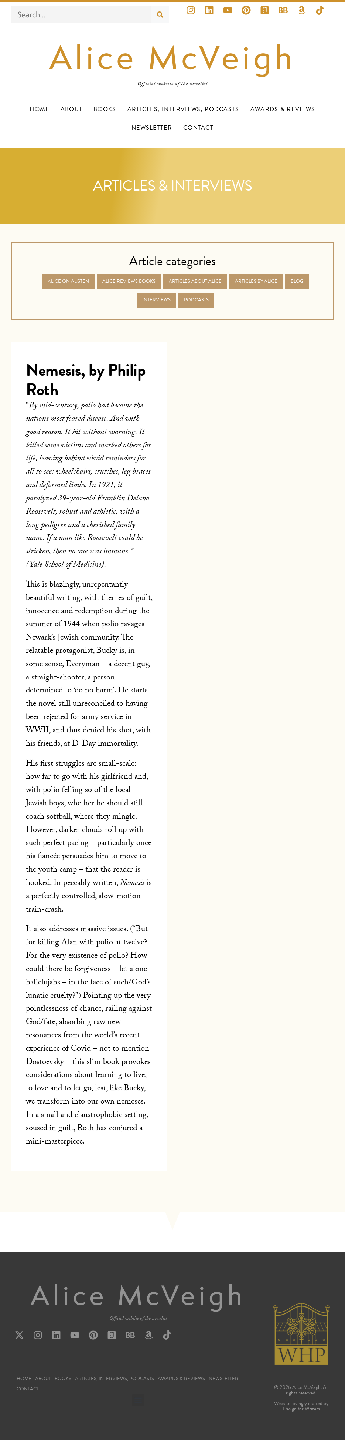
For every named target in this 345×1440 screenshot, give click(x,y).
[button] (138, 1400)
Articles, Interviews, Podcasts (183, 109)
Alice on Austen (68, 281)
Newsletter (151, 127)
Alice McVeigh (172, 57)
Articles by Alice (256, 281)
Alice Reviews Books (129, 281)
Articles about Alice (195, 281)
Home (39, 109)
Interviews (156, 299)
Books (104, 109)
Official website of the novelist (138, 1319)
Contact (198, 127)
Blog (297, 281)
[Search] (160, 14)
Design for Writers (301, 1409)
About (72, 109)
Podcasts (196, 299)
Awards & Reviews (282, 109)
